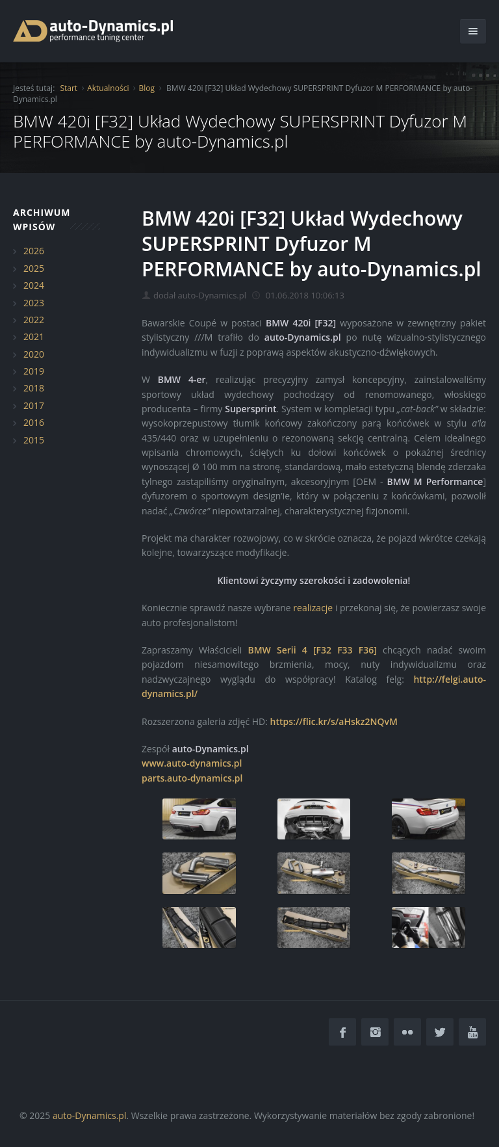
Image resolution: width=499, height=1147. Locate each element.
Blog (146, 88)
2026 (33, 250)
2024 (33, 285)
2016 (33, 422)
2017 (33, 405)
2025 (33, 268)
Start (68, 88)
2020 (33, 354)
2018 (33, 388)
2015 (33, 440)
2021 (33, 336)
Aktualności (108, 88)
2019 (33, 371)
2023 (33, 303)
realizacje (313, 607)
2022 (33, 319)
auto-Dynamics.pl (89, 1115)
